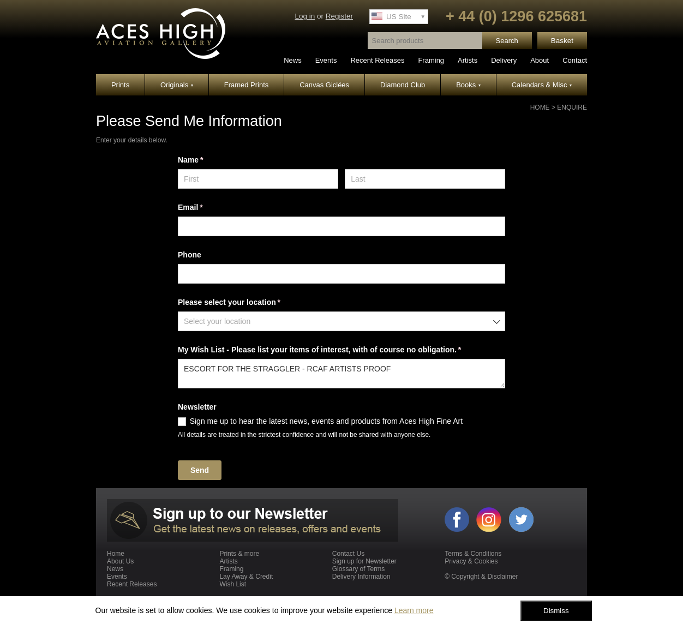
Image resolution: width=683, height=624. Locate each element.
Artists (467, 60)
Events (326, 60)
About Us (120, 561)
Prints (120, 85)
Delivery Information (361, 576)
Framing (431, 60)
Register (339, 16)
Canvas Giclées (324, 85)
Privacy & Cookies (471, 561)
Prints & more (239, 553)
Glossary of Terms (358, 569)
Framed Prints (246, 85)
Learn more (414, 610)
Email (206, 207)
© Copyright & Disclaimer (481, 576)
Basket (562, 41)
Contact (574, 60)
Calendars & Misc (542, 85)
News (293, 60)
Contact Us (348, 553)
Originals (176, 85)
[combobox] (341, 321)
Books (468, 85)
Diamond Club (402, 85)
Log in (305, 16)
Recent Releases (377, 60)
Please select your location (244, 302)
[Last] (425, 179)
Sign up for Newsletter (364, 561)
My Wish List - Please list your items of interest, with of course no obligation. (335, 350)
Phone (189, 254)
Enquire (572, 107)
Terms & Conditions (473, 553)
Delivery (504, 60)
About (539, 60)
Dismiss (556, 611)
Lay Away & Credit (246, 576)
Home (540, 107)
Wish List (232, 584)
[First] (258, 179)
